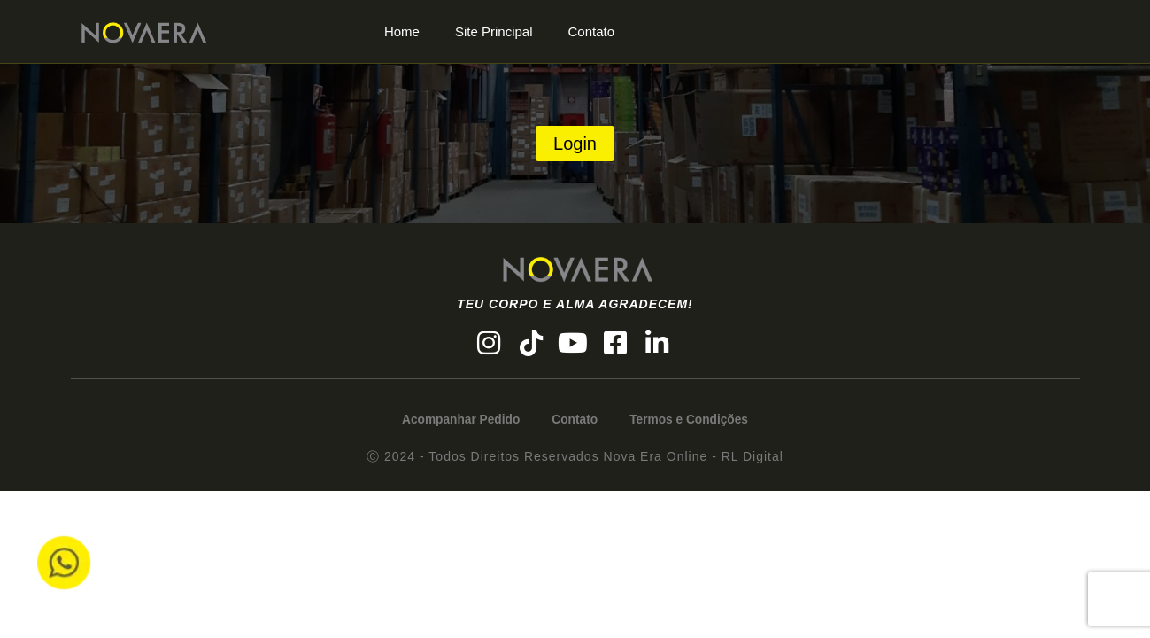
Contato (591, 31)
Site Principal (494, 31)
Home (402, 31)
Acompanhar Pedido (456, 422)
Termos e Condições (694, 422)
